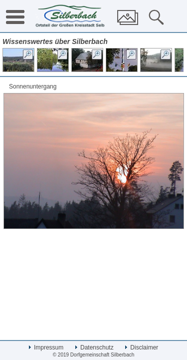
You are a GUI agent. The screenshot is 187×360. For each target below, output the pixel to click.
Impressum (46, 347)
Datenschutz (94, 347)
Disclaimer (141, 347)
